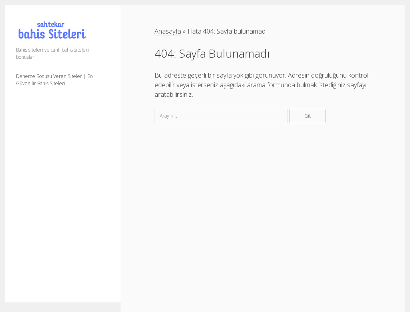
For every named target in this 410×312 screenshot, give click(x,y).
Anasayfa (168, 31)
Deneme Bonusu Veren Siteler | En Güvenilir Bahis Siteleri (54, 80)
